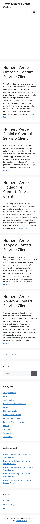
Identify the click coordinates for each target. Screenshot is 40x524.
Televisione (7, 436)
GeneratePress (21, 521)
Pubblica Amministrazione (14, 422)
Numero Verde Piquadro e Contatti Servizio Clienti (17, 189)
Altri (5, 396)
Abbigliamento (9, 392)
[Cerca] (34, 373)
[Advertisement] (20, 38)
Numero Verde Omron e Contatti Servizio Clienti (18, 72)
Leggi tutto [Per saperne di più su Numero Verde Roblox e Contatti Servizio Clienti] (7, 343)
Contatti (6, 501)
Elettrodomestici (10, 411)
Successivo (20, 354)
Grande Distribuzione (12, 414)
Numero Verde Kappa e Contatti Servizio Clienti (17, 245)
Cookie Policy (8, 504)
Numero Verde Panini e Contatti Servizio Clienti (17, 134)
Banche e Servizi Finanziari (14, 403)
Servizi (6, 425)
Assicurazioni (8, 400)
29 (12, 354)
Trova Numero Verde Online (16, 5)
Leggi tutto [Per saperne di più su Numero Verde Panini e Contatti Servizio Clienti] (7, 170)
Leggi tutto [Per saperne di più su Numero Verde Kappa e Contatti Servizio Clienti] (7, 284)
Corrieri (6, 407)
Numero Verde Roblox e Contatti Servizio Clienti (18, 301)
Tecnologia (7, 429)
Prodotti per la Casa (11, 418)
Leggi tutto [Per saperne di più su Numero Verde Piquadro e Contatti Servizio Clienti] (24, 228)
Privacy (6, 508)
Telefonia (7, 433)
